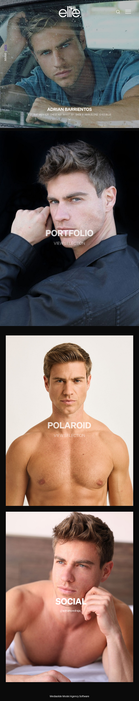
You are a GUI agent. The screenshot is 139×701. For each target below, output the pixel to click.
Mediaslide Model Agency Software (69, 696)
